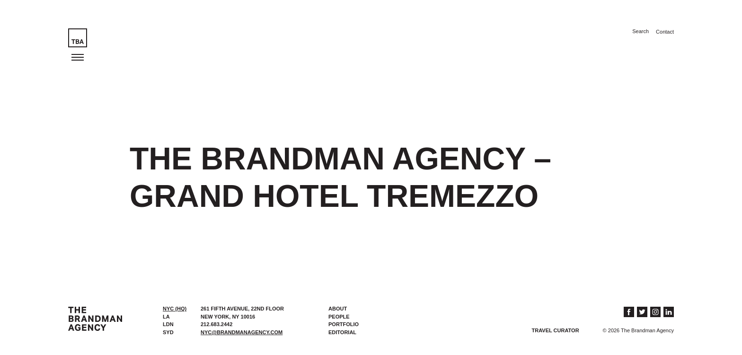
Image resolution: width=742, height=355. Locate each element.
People (339, 317)
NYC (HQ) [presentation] (174, 308)
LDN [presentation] (168, 324)
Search (640, 31)
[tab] (177, 309)
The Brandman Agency (95, 319)
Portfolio (343, 324)
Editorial (342, 332)
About (337, 308)
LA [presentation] (166, 317)
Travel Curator (555, 330)
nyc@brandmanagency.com (242, 332)
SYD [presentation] (168, 332)
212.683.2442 (216, 324)
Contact (665, 32)
